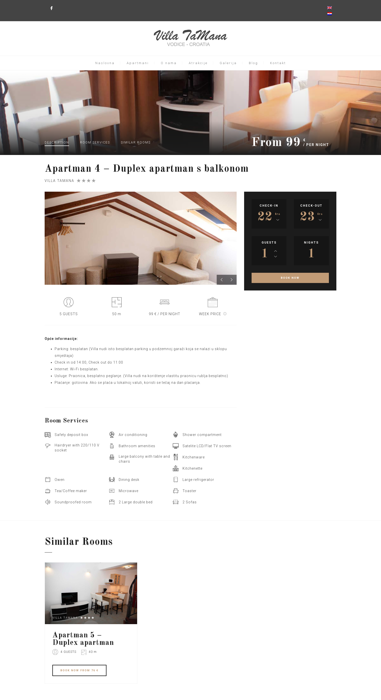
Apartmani (138, 63)
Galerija (228, 63)
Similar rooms (136, 142)
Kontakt (278, 63)
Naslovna (105, 63)
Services (95, 142)
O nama (169, 63)
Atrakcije (198, 63)
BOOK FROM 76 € (79, 670)
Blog (253, 63)
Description (57, 142)
